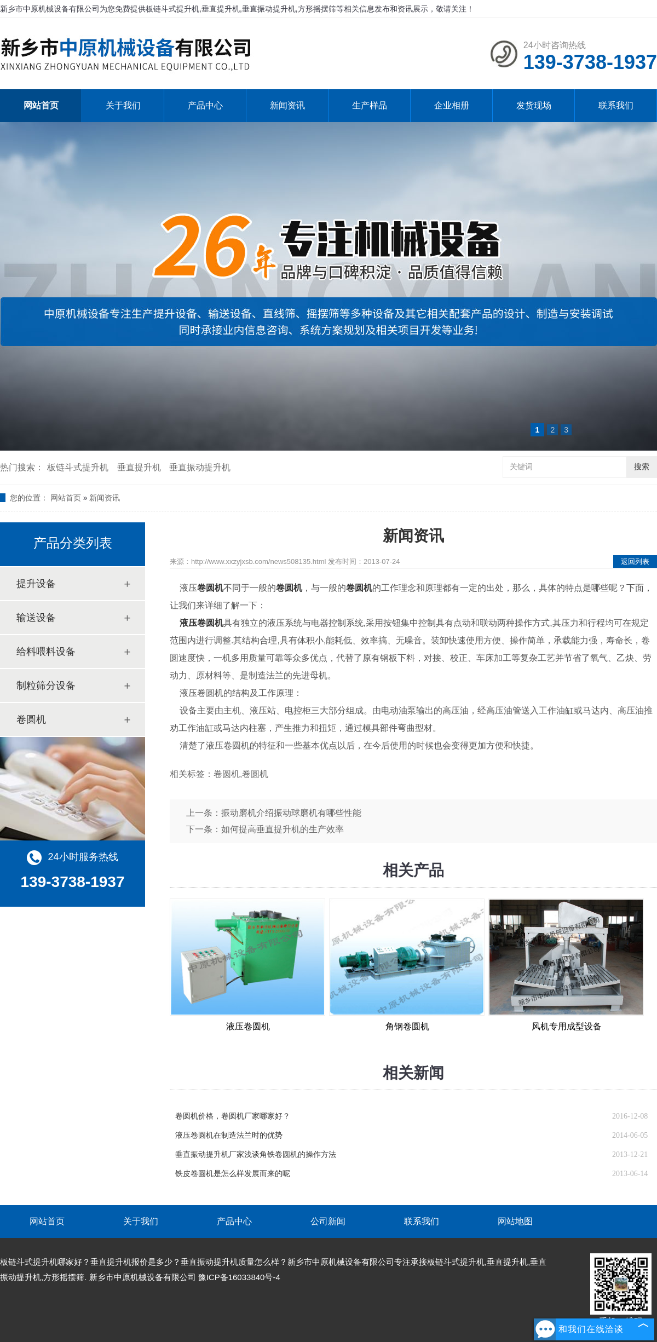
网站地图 (515, 1221)
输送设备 (36, 617)
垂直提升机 (139, 467)
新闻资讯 (287, 105)
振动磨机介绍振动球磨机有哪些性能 (291, 812)
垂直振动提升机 (199, 467)
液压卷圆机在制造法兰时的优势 (229, 1135)
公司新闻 (327, 1221)
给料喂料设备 (46, 651)
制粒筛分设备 (46, 685)
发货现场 (533, 105)
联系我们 (615, 105)
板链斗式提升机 (77, 467)
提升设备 (36, 583)
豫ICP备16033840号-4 (239, 1277)
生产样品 (369, 105)
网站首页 (41, 105)
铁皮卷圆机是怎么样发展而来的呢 (232, 1174)
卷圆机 (31, 719)
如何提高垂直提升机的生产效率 (282, 829)
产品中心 (205, 105)
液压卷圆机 (248, 1026)
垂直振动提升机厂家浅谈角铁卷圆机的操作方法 (255, 1154)
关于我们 (123, 105)
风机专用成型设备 (567, 1026)
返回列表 (635, 561)
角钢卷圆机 (407, 1026)
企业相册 (451, 105)
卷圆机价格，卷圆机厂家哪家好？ (232, 1116)
